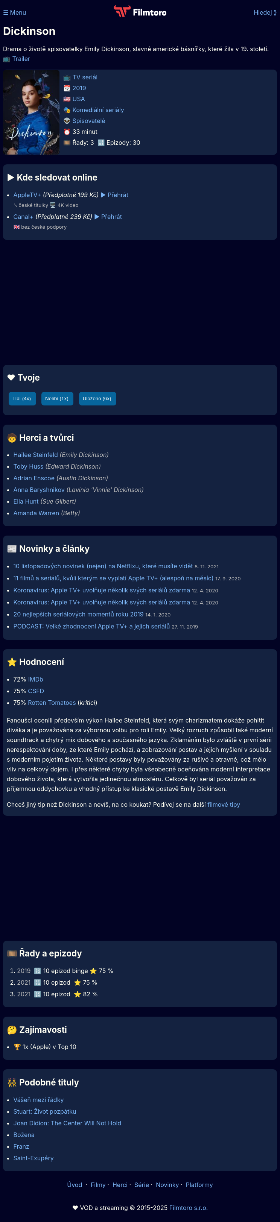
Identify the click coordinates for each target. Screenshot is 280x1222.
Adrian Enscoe (34, 478)
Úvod (75, 1185)
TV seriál (85, 77)
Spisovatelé (89, 120)
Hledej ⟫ (265, 12)
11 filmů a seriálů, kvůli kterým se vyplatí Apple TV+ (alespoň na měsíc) (114, 578)
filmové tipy (223, 804)
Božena (24, 1135)
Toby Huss (29, 466)
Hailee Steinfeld (36, 454)
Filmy (98, 1185)
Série (141, 1185)
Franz (21, 1146)
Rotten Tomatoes (52, 702)
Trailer (21, 58)
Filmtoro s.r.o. (188, 1207)
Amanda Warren (36, 513)
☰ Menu (14, 12)
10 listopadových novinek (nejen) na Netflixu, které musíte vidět (103, 566)
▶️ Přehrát (114, 195)
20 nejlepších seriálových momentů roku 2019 (79, 614)
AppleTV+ (27, 195)
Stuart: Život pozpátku (45, 1111)
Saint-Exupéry (34, 1158)
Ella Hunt (26, 501)
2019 (79, 88)
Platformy (199, 1185)
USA (79, 99)
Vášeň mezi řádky (39, 1100)
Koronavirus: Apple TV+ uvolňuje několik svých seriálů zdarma (102, 590)
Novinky (167, 1185)
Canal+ (24, 216)
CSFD (36, 691)
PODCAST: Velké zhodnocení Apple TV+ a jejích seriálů (92, 626)
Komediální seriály (98, 110)
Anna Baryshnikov (39, 489)
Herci (120, 1185)
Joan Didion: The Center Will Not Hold (68, 1123)
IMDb (35, 679)
